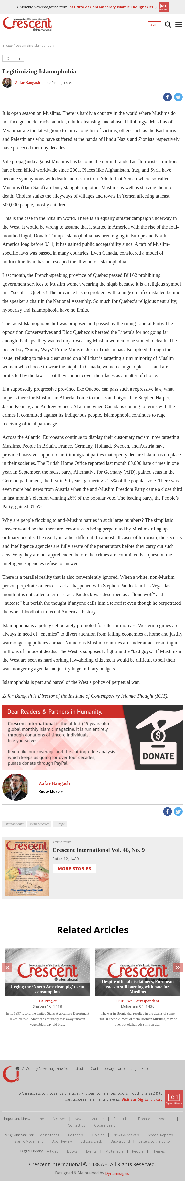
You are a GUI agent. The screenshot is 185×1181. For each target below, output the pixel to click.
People (137, 1151)
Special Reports (160, 1135)
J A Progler (47, 1001)
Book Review (62, 1141)
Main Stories (49, 1135)
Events (91, 1151)
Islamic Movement (28, 1141)
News (79, 1118)
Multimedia (114, 1151)
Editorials (75, 1135)
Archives (59, 1118)
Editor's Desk (91, 1141)
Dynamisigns (117, 1173)
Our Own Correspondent (137, 1001)
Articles (52, 1151)
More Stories (74, 868)
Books (72, 1151)
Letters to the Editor (155, 1141)
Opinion (98, 1135)
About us (166, 1118)
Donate (144, 1118)
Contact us (76, 1125)
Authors (98, 1118)
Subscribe (121, 1118)
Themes (158, 1151)
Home (39, 1118)
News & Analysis (126, 1135)
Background (120, 1141)
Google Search (105, 1125)
